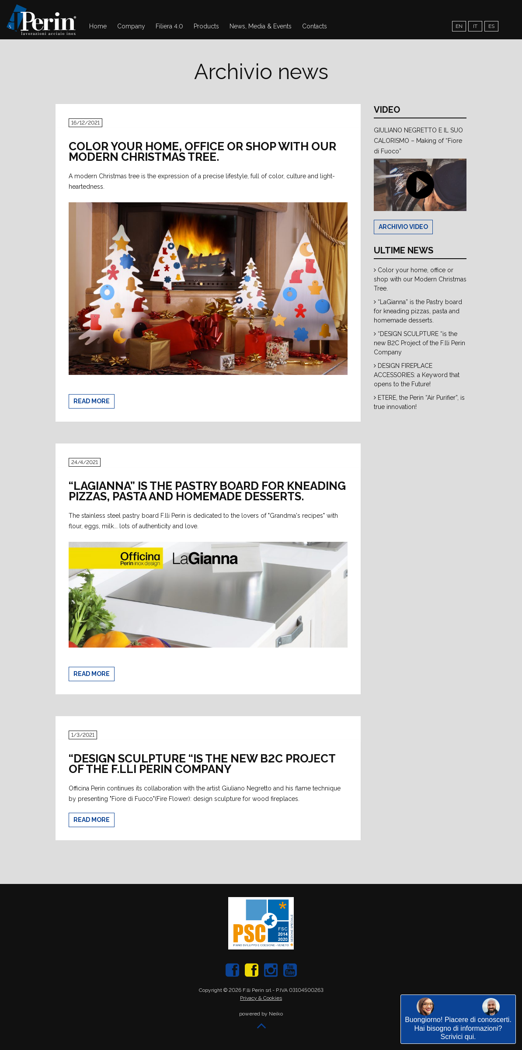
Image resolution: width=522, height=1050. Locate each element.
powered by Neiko (261, 1014)
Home (98, 26)
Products (206, 26)
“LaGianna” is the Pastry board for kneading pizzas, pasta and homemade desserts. (418, 311)
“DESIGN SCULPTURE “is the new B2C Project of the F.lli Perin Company (419, 343)
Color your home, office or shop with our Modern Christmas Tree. (420, 279)
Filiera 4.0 (169, 26)
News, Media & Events (261, 26)
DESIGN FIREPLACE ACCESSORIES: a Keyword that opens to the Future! (416, 375)
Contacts (314, 26)
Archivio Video (403, 226)
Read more (91, 401)
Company (131, 26)
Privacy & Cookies (261, 998)
